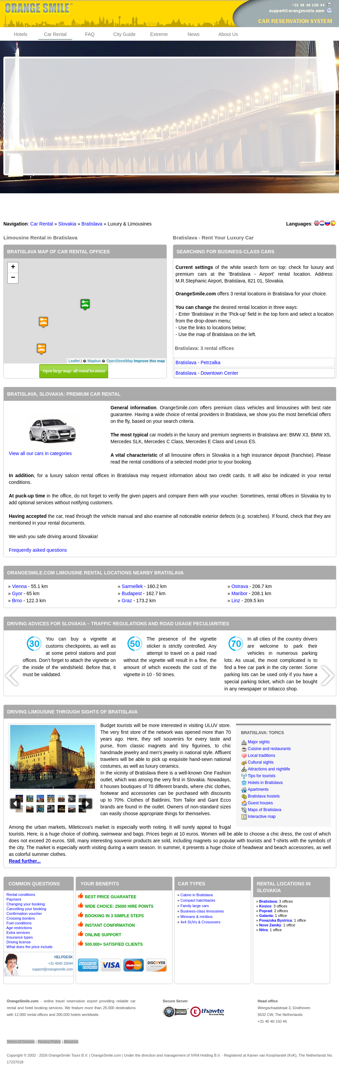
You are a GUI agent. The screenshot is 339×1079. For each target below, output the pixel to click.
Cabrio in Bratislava (196, 895)
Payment (13, 899)
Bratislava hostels (264, 796)
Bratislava (91, 224)
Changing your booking (25, 904)
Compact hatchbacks (197, 900)
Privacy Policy (49, 1042)
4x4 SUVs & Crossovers (200, 922)
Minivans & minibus (196, 917)
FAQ (90, 34)
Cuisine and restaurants (269, 748)
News (193, 34)
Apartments (258, 789)
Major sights (259, 742)
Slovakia (67, 224)
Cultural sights (261, 762)
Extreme (159, 34)
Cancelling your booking (26, 909)
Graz (127, 600)
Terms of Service (21, 1042)
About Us (228, 34)
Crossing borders (20, 918)
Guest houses (260, 803)
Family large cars (194, 906)
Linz (236, 600)
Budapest (132, 593)
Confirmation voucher (24, 913)
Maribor (239, 593)
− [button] (13, 278)
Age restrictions (19, 928)
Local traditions (261, 755)
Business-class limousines (202, 911)
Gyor (17, 593)
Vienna (19, 586)
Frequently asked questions (38, 550)
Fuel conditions (19, 923)
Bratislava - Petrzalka (198, 362)
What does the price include (29, 947)
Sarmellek (132, 586)
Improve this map (149, 361)
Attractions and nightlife (269, 769)
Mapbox (94, 361)
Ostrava (240, 586)
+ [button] (13, 267)
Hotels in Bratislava (265, 782)
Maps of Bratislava (264, 809)
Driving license (18, 942)
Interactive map (262, 816)
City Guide (124, 34)
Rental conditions (20, 894)
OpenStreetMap (119, 361)
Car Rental (55, 34)
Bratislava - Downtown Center (207, 373)
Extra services (18, 932)
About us (71, 1042)
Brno (17, 600)
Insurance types (19, 937)
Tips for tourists (262, 775)
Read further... (25, 861)
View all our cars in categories (40, 453)
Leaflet (74, 361)
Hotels (20, 34)
